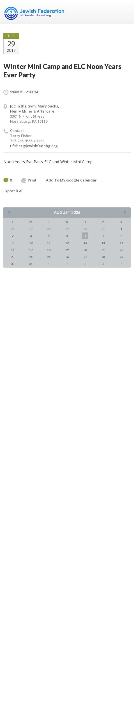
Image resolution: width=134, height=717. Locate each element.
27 (85, 257)
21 (103, 250)
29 (121, 257)
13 (85, 243)
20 (85, 250)
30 (12, 264)
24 (31, 257)
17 (31, 250)
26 (67, 257)
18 (48, 250)
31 (31, 264)
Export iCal (12, 190)
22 (121, 250)
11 (48, 243)
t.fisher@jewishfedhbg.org (34, 145)
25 (48, 257)
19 (67, 250)
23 (12, 257)
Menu (124, 12)
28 (103, 257)
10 (31, 243)
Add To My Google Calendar (71, 180)
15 (121, 243)
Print (28, 180)
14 (103, 243)
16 (12, 250)
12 (67, 243)
